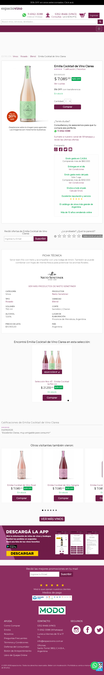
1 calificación (69, 69)
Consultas (56, 16)
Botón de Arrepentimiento (17, 651)
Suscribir (40, 238)
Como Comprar (12, 625)
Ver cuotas (59, 83)
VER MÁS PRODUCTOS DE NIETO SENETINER (52, 286)
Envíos (7, 630)
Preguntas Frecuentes (15, 638)
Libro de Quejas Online (15, 655)
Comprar (67, 107)
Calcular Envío (76, 191)
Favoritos (81, 69)
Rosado (9, 301)
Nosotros (8, 634)
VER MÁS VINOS (52, 519)
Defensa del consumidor (16, 646)
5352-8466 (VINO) (66, 14)
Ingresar (94, 15)
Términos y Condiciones (16, 642)
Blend (55, 301)
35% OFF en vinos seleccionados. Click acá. (52, 2)
